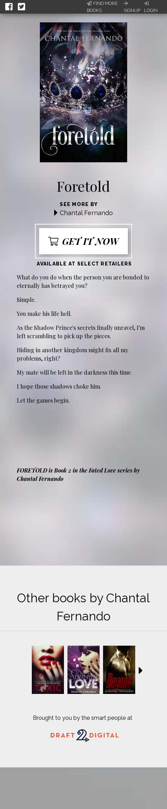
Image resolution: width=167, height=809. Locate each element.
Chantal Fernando (86, 213)
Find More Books (102, 7)
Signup (132, 7)
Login (151, 7)
